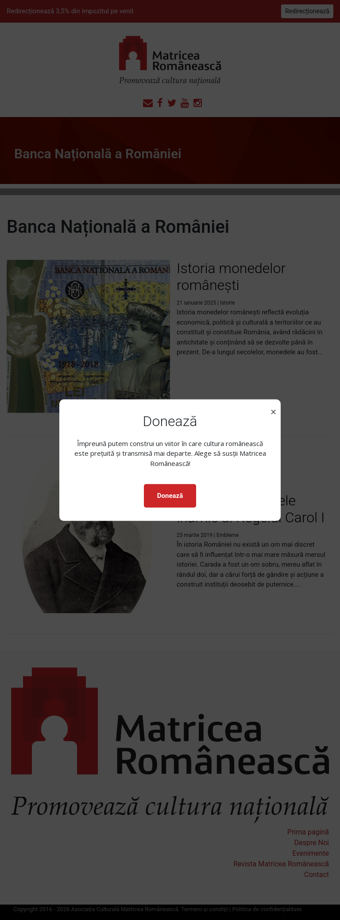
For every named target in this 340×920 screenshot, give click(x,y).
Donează (170, 496)
